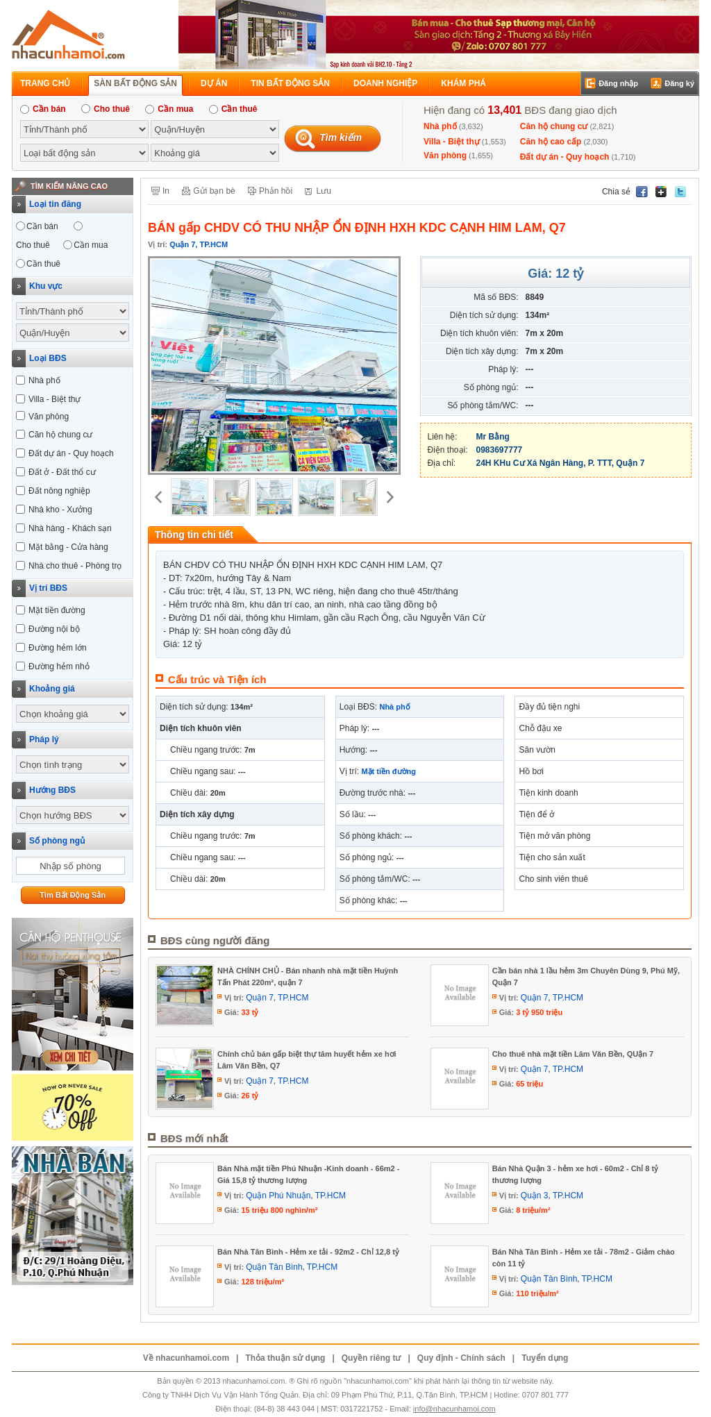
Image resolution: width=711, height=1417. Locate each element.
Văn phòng (445, 155)
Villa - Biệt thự (452, 141)
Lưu (323, 191)
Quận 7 (260, 998)
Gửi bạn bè (214, 191)
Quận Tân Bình (274, 1267)
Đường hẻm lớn (57, 648)
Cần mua (169, 109)
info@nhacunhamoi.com (454, 1409)
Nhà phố (440, 126)
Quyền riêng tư (371, 1358)
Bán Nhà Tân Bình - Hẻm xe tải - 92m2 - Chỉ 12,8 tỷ (308, 1252)
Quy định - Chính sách (461, 1358)
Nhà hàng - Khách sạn (70, 528)
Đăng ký (679, 83)
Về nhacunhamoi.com (186, 1358)
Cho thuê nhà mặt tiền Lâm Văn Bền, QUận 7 (572, 1054)
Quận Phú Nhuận (278, 1195)
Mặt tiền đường (56, 610)
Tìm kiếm (340, 137)
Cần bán (43, 109)
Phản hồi (275, 191)
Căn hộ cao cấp (551, 141)
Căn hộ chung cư (554, 126)
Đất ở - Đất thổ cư (62, 472)
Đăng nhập (618, 83)
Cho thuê (105, 109)
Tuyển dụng (544, 1358)
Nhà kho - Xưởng (60, 509)
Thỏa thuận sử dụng (285, 1358)
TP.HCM (293, 998)
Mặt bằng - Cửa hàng (68, 547)
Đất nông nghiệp (59, 491)
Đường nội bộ (54, 629)
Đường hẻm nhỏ (59, 666)
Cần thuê (233, 109)
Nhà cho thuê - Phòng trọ (75, 566)
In (165, 191)
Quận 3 (535, 1195)
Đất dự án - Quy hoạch (565, 157)
